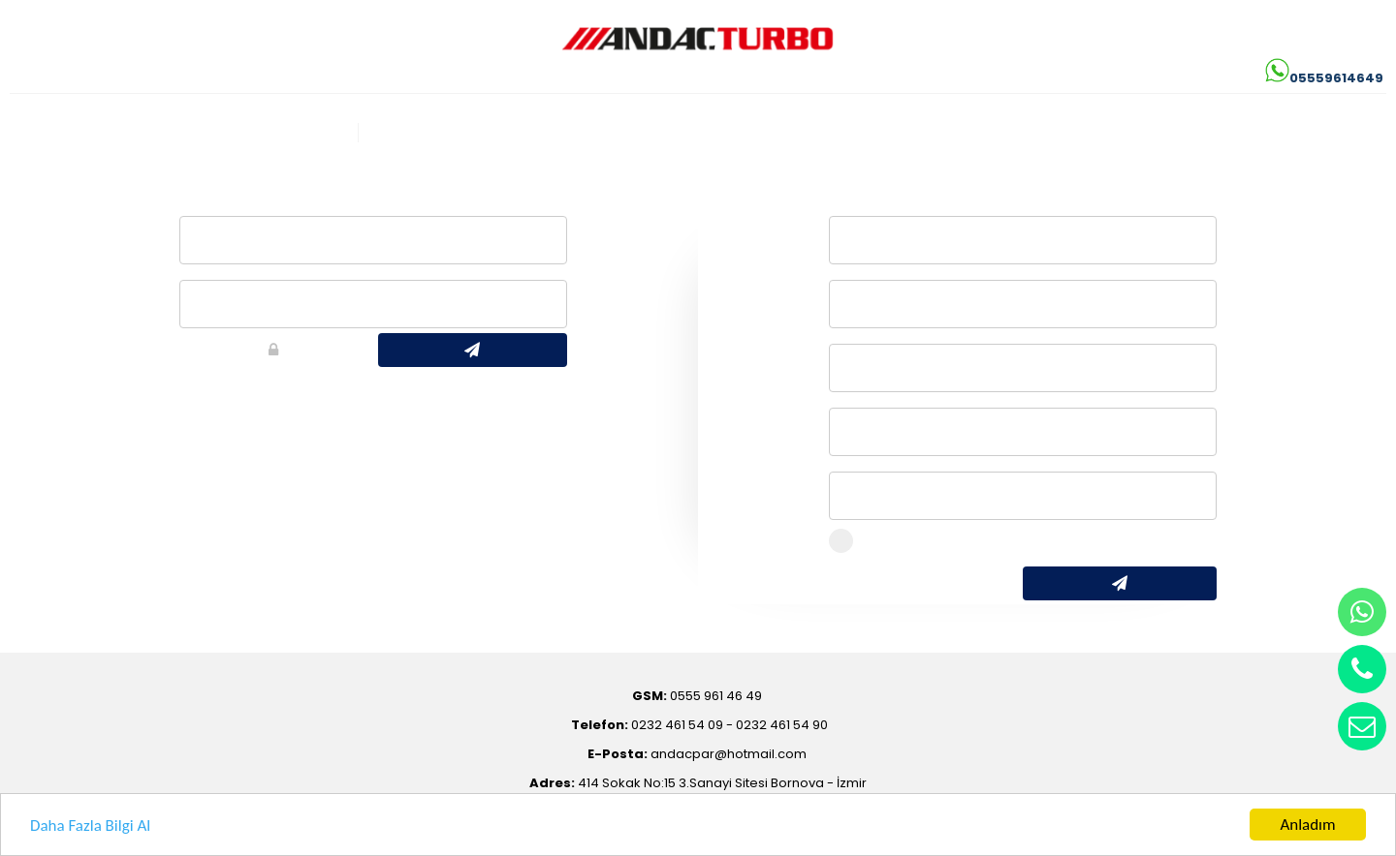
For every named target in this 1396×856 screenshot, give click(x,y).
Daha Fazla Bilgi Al (90, 825)
